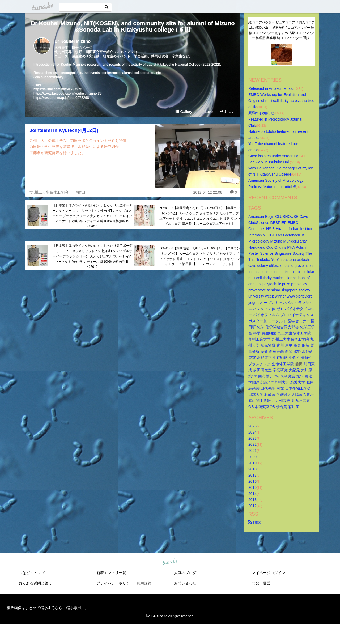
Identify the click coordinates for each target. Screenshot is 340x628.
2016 (252, 481)
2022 (252, 444)
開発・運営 (261, 583)
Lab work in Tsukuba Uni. (269, 162)
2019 (252, 463)
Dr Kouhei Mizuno (72, 41)
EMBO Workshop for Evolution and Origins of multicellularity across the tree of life (281, 100)
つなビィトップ (32, 573)
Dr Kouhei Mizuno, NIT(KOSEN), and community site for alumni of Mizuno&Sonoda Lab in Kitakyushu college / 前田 (133, 26)
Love (206, 111)
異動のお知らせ (261, 113)
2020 (252, 457)
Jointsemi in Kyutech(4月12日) (63, 130)
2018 (252, 469)
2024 (252, 432)
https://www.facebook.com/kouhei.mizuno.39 (67, 93)
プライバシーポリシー (115, 583)
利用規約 (144, 583)
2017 (252, 475)
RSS (254, 522)
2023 (252, 438)
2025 (252, 426)
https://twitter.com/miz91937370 (57, 89)
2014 (252, 493)
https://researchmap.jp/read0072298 (61, 98)
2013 (252, 500)
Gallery (184, 111)
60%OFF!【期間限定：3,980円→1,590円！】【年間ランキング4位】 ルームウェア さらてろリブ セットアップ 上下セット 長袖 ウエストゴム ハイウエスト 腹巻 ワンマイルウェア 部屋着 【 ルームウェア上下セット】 (199, 216)
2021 (252, 450)
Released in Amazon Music (270, 88)
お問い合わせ (185, 583)
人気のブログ (185, 573)
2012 (252, 506)
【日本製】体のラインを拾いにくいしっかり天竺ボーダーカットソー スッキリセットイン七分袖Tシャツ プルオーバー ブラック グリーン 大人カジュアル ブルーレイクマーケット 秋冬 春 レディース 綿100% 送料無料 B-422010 (92, 215)
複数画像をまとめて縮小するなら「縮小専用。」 (47, 608)
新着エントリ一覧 (111, 573)
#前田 (81, 192)
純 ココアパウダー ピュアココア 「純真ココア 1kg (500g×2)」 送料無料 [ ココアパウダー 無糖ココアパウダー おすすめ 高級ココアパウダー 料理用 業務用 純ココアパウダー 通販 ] (281, 30)
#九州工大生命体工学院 (48, 192)
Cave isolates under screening (273, 156)
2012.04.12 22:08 (207, 192)
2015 (252, 487)
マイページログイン (268, 573)
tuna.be (170, 562)
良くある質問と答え (35, 583)
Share (226, 111)
